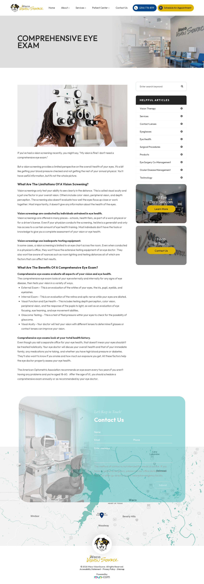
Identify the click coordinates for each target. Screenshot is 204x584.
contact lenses (148, 123)
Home (52, 7)
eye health (145, 139)
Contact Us (122, 7)
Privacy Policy (109, 569)
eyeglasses (145, 131)
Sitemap (120, 569)
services (144, 116)
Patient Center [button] (100, 7)
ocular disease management (155, 170)
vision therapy (148, 108)
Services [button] (81, 7)
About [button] (65, 7)
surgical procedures (150, 147)
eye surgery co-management (155, 162)
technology (146, 177)
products (144, 154)
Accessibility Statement (90, 569)
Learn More (161, 209)
